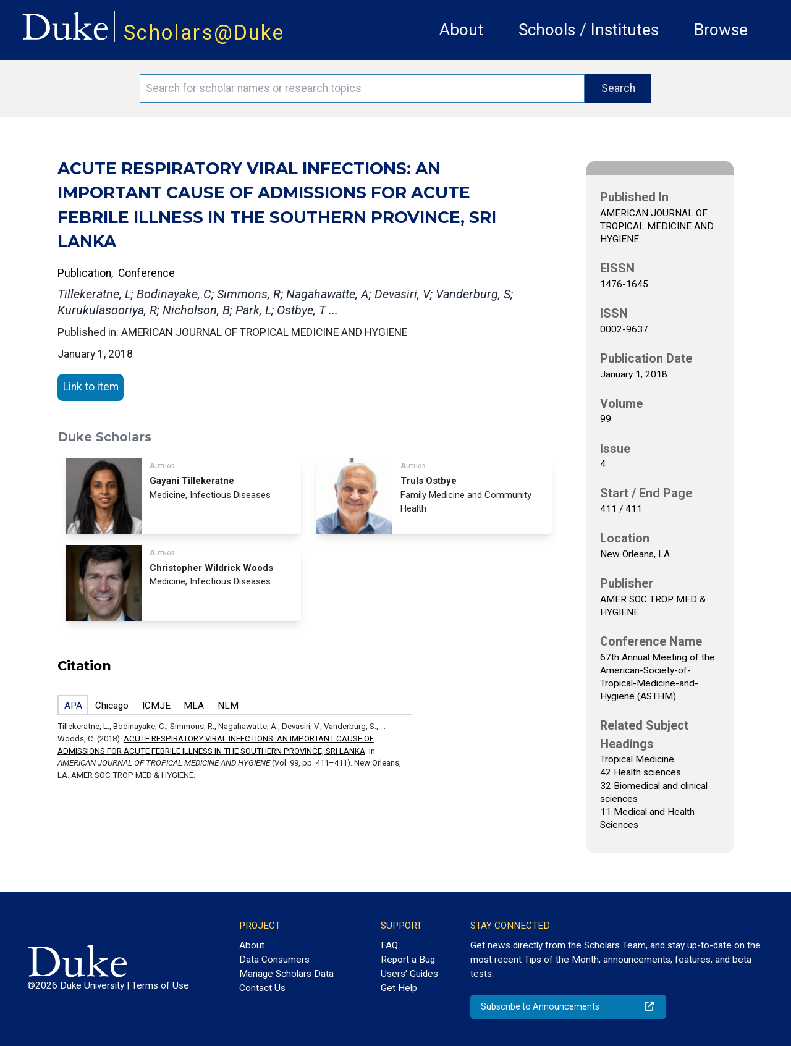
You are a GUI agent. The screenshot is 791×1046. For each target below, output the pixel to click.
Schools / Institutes (588, 29)
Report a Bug (408, 959)
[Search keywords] (362, 88)
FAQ (389, 945)
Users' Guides (409, 973)
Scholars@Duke (204, 32)
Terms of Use (160, 985)
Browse (721, 29)
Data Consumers (274, 959)
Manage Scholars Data (286, 973)
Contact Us (262, 987)
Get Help (399, 987)
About (461, 29)
